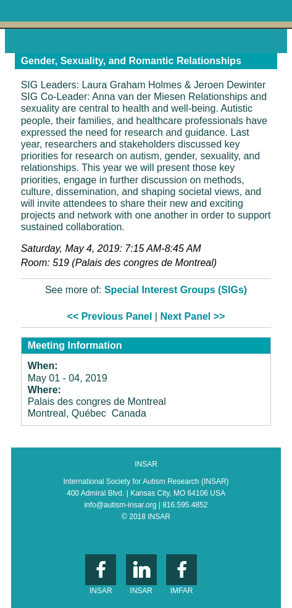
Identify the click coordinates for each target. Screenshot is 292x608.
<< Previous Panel (109, 316)
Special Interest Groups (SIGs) (175, 290)
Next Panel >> (192, 316)
